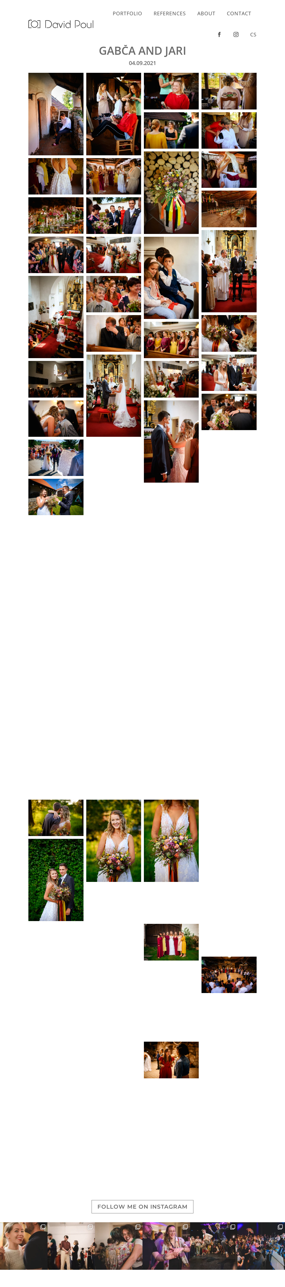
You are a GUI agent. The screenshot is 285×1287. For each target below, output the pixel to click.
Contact (239, 13)
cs (253, 34)
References (170, 13)
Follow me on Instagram (142, 1206)
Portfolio (127, 13)
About (206, 13)
